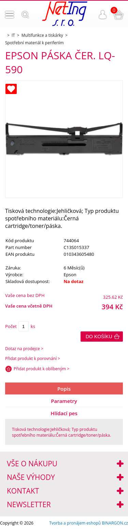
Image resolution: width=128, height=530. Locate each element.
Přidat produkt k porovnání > (32, 358)
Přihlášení (103, 15)
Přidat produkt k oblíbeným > (41, 369)
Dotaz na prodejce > (24, 349)
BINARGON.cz (115, 523)
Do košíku (99, 336)
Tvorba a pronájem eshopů (75, 523)
